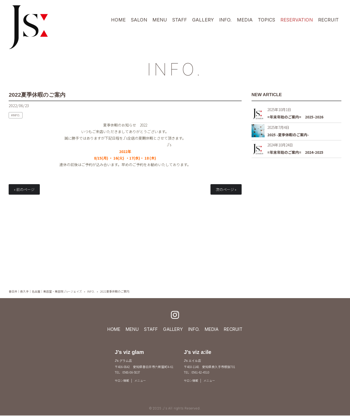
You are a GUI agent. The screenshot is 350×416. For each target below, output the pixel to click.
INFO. (174, 68)
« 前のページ (24, 189)
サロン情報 (122, 380)
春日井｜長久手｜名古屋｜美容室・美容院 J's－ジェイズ (45, 291)
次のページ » (226, 189)
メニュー (142, 380)
